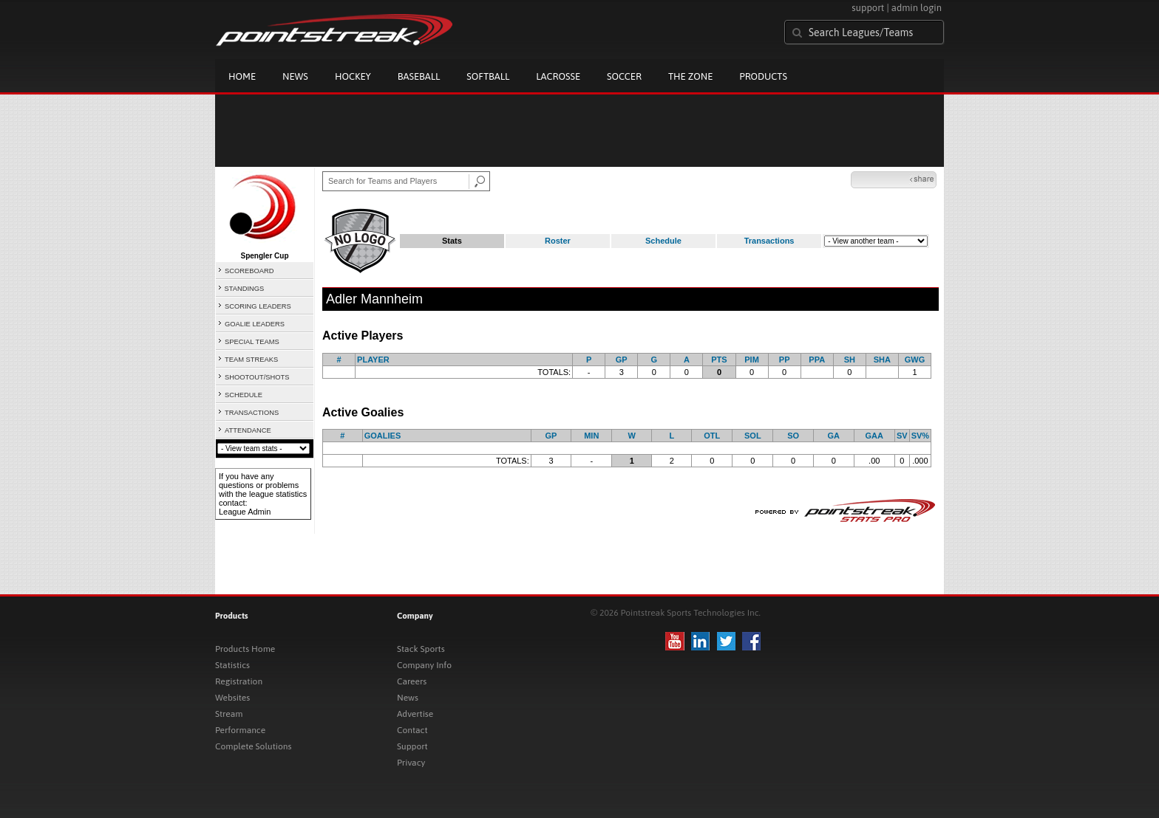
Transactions (769, 240)
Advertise (415, 714)
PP (784, 359)
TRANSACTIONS (252, 412)
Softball (487, 76)
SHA (882, 359)
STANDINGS (245, 288)
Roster (558, 240)
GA (834, 435)
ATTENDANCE (248, 430)
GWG (915, 359)
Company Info (424, 665)
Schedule (663, 240)
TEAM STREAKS (251, 359)
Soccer (624, 76)
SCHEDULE (243, 395)
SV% (920, 435)
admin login (916, 7)
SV (902, 435)
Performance (240, 730)
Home (242, 76)
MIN (591, 435)
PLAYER (373, 359)
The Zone (690, 76)
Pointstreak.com (334, 31)
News (295, 76)
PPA (817, 359)
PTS (719, 359)
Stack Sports (421, 649)
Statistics (232, 665)
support (868, 7)
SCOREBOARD (249, 271)
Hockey (353, 76)
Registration (238, 681)
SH (849, 359)
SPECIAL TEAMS (252, 342)
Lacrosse (558, 76)
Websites (232, 697)
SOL (752, 435)
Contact (412, 730)
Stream (228, 714)
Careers (411, 681)
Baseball (419, 76)
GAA (874, 435)
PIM (751, 359)
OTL (712, 435)
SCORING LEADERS (258, 306)
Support (412, 746)
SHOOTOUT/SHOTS (257, 377)
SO (793, 435)
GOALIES (382, 435)
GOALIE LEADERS (255, 324)
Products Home (245, 649)
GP (622, 359)
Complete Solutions (253, 746)
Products (763, 76)
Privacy (411, 762)
